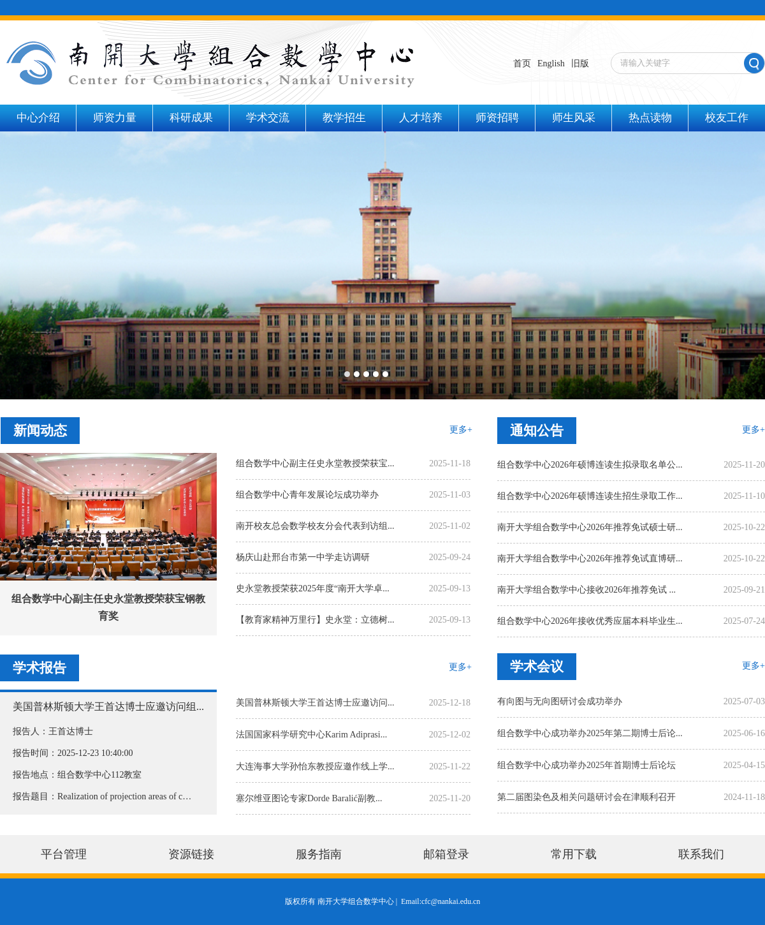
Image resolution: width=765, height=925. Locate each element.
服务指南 (319, 854)
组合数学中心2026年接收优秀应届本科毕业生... (590, 621)
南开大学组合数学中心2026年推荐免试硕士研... (590, 527)
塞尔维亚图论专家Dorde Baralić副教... (309, 798)
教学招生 (344, 118)
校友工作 (726, 118)
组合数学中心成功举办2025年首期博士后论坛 (586, 765)
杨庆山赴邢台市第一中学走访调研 (303, 557)
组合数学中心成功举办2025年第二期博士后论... (590, 733)
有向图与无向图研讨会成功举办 (559, 701)
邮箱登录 (446, 854)
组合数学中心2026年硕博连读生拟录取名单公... (590, 465)
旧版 (580, 63)
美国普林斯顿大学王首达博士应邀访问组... (108, 706)
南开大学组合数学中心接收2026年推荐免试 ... (586, 590)
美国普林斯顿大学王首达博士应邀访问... (315, 702)
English (551, 63)
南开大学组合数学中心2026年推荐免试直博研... (590, 558)
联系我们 (701, 854)
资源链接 (191, 854)
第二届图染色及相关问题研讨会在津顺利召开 (586, 797)
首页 (522, 63)
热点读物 (650, 118)
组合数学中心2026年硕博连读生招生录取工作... (590, 496)
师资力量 (114, 118)
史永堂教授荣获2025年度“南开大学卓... (313, 588)
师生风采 (573, 118)
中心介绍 (38, 118)
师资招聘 (497, 118)
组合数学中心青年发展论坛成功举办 (307, 495)
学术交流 (267, 118)
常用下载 (574, 854)
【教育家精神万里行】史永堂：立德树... (315, 620)
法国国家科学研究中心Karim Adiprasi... (311, 734)
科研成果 (191, 118)
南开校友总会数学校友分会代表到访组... (315, 526)
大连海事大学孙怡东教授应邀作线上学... (315, 766)
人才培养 (420, 118)
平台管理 (64, 854)
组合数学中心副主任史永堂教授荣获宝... (315, 463)
